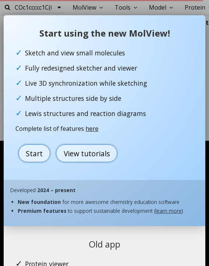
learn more (169, 210)
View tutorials (87, 153)
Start (34, 153)
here (92, 129)
